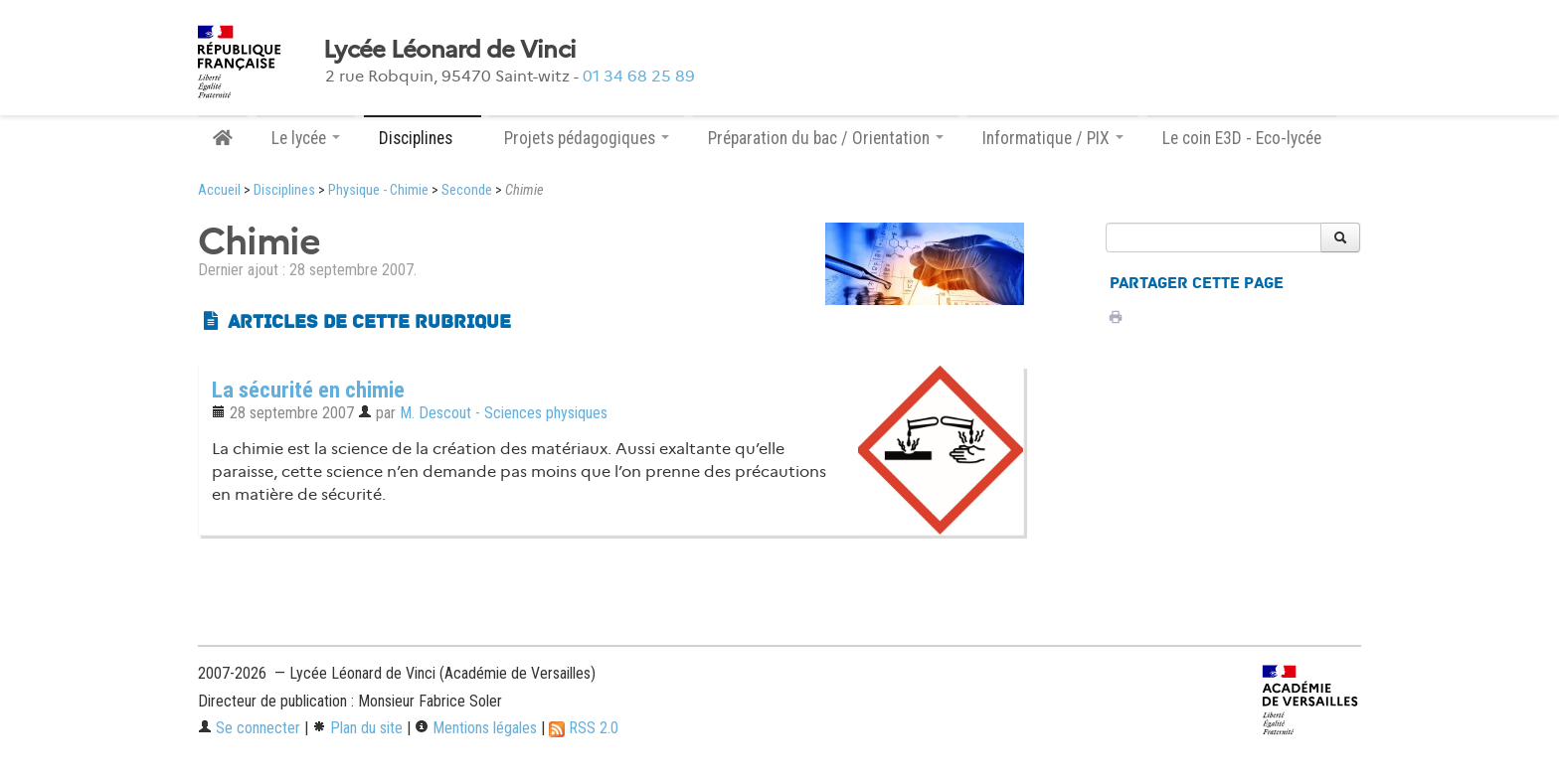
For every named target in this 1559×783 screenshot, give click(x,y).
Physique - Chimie (378, 190)
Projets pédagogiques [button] (586, 138)
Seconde (466, 190)
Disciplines (284, 190)
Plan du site (357, 727)
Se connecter (249, 727)
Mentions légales (476, 727)
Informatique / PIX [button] (1053, 138)
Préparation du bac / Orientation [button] (826, 138)
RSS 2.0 (583, 727)
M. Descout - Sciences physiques (503, 412)
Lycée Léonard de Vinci (449, 50)
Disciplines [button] (422, 138)
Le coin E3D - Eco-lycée (1241, 138)
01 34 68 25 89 (639, 76)
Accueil (219, 190)
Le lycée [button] (305, 138)
